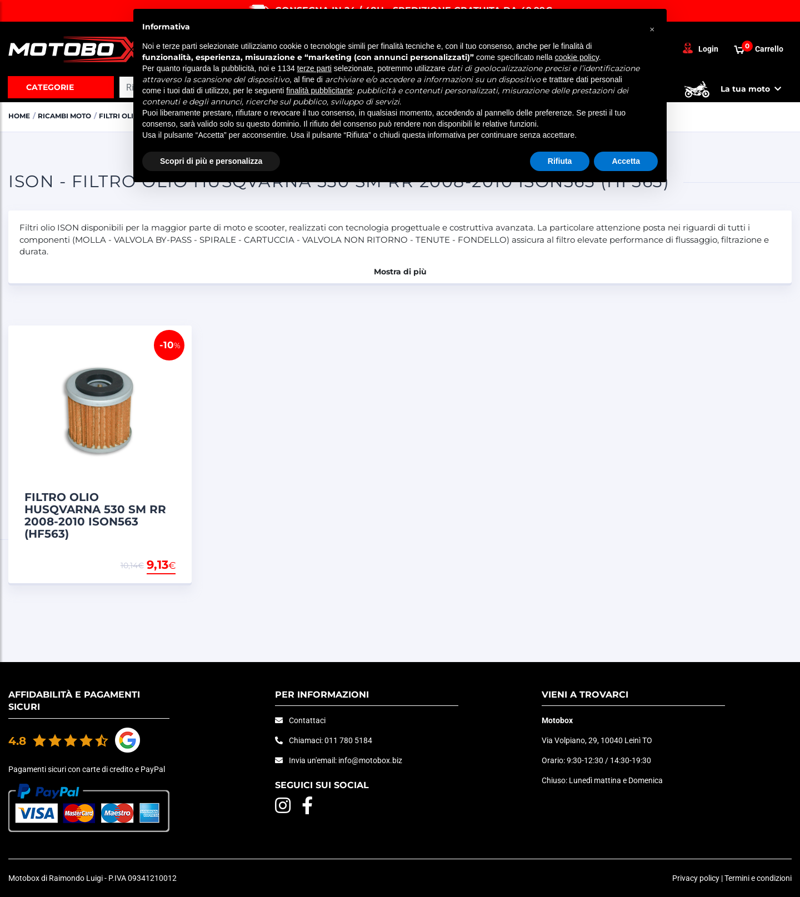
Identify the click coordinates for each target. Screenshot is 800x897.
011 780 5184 (348, 740)
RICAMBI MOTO (69, 115)
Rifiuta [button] (560, 161)
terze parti (314, 68)
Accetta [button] (626, 161)
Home (20, 115)
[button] (652, 27)
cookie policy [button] (577, 57)
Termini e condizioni (758, 878)
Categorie (50, 87)
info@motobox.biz (370, 760)
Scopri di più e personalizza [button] (211, 161)
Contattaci (307, 720)
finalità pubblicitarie (319, 90)
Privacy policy (695, 878)
